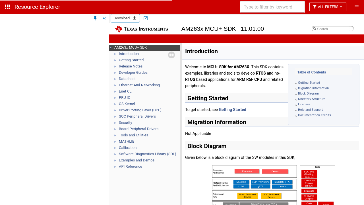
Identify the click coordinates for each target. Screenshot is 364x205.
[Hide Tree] (104, 18)
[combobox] (271, 7)
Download (125, 18)
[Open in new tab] (145, 18)
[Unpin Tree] (95, 18)
